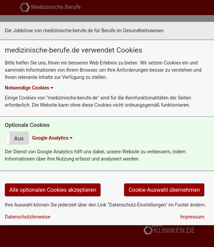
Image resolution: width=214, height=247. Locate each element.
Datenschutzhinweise (27, 216)
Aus (18, 138)
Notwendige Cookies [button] (29, 87)
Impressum (192, 216)
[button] (17, 138)
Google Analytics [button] (52, 138)
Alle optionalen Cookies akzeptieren (52, 189)
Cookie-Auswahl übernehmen (164, 189)
